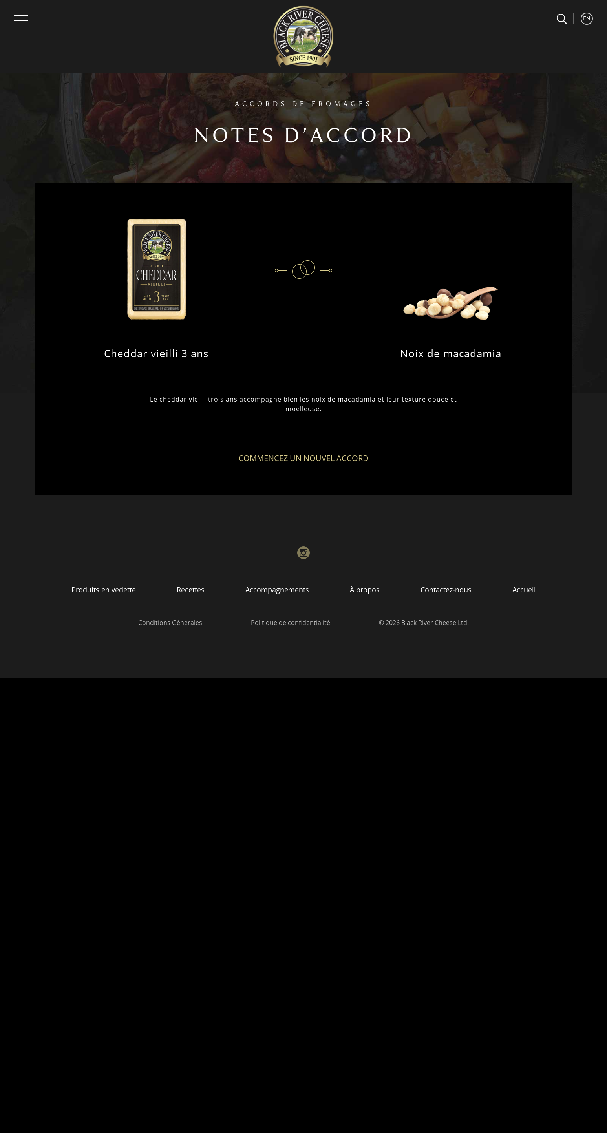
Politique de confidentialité (290, 622)
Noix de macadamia (450, 353)
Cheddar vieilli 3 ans (156, 353)
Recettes (191, 589)
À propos (365, 589)
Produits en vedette (103, 589)
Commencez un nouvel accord (303, 458)
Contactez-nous (446, 589)
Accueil (524, 589)
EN (587, 18)
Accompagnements (277, 589)
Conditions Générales (170, 622)
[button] (561, 19)
